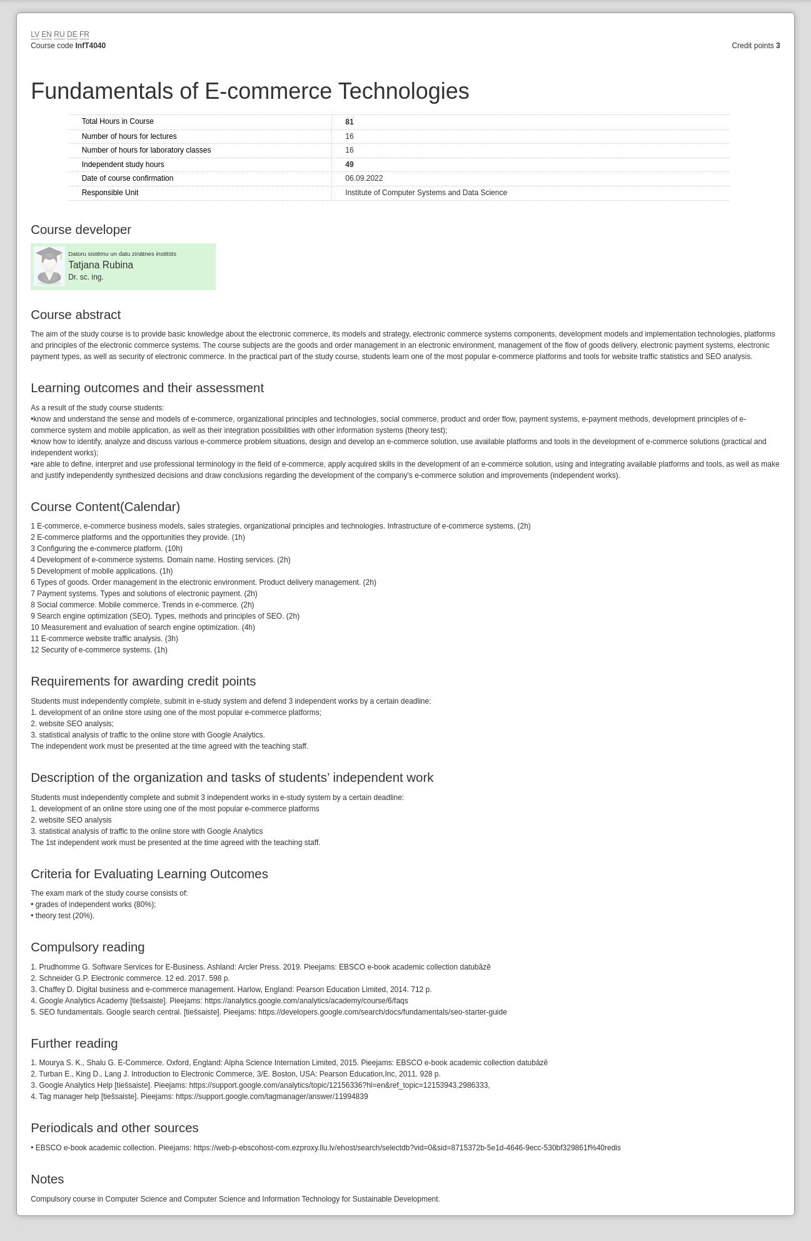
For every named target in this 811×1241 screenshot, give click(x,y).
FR (84, 34)
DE (72, 34)
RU (59, 34)
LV (35, 34)
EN (46, 34)
